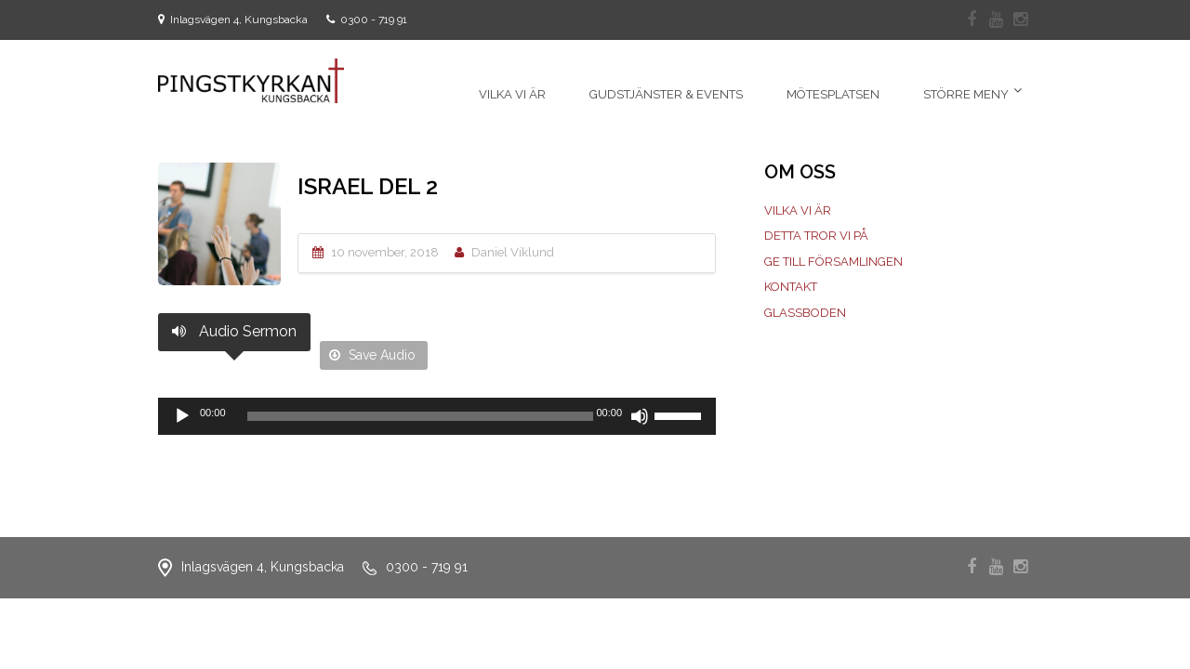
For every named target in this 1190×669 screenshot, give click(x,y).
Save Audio (372, 355)
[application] (437, 416)
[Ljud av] (639, 416)
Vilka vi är (797, 210)
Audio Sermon (234, 331)
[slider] (420, 416)
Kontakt (790, 287)
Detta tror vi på (816, 236)
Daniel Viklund (512, 252)
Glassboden (805, 313)
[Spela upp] (182, 416)
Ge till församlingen (833, 262)
